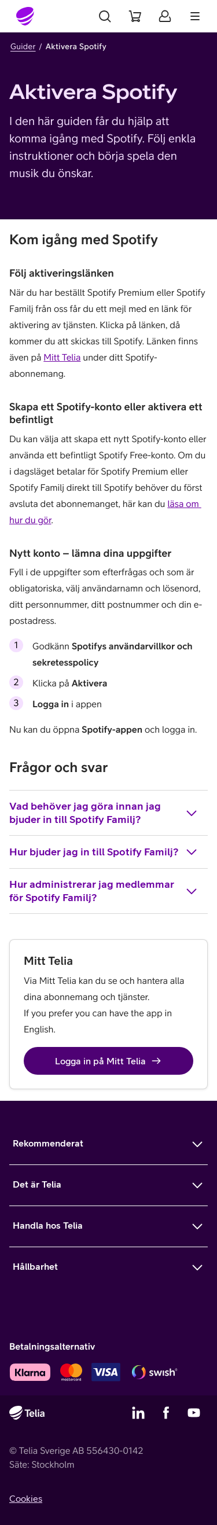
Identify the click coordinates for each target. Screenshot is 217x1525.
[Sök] (104, 16)
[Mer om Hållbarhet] (108, 1267)
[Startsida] (25, 16)
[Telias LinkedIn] (138, 1413)
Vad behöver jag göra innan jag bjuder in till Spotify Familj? (103, 812)
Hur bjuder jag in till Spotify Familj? (103, 852)
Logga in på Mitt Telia (108, 1061)
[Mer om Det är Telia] (108, 1185)
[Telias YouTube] (194, 1413)
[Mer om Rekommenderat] (108, 1144)
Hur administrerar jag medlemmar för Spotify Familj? (103, 890)
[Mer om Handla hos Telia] (108, 1226)
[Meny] (195, 16)
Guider (23, 46)
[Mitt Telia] (165, 16)
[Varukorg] (135, 16)
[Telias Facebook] (166, 1413)
